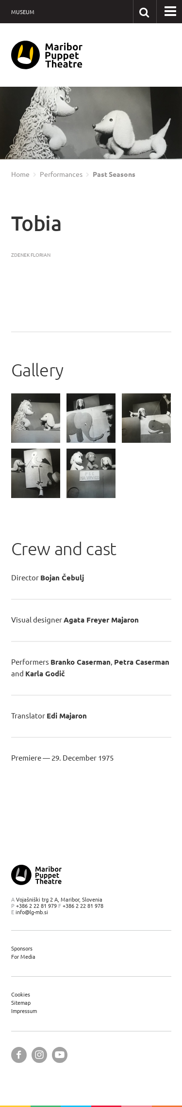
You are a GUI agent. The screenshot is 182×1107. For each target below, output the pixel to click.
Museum (22, 12)
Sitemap (21, 1002)
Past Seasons (114, 174)
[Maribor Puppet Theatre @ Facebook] (19, 1055)
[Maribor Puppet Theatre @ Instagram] (39, 1055)
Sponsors (22, 948)
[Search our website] (144, 11)
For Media (23, 956)
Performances (61, 174)
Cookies (20, 994)
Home (20, 174)
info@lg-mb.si (32, 912)
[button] (170, 11)
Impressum (24, 1011)
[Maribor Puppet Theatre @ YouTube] (59, 1055)
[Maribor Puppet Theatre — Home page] (47, 55)
